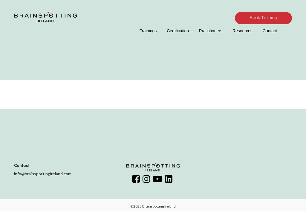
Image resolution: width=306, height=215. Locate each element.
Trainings (148, 30)
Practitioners (210, 30)
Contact (270, 30)
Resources (242, 30)
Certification (178, 30)
